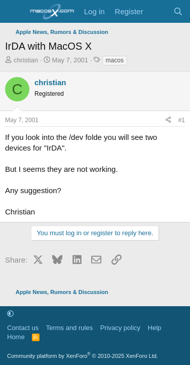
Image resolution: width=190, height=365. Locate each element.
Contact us (23, 328)
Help (155, 328)
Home (16, 337)
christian (26, 60)
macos (115, 60)
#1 (181, 120)
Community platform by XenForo (82, 356)
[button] (10, 313)
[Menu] (14, 12)
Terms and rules (69, 328)
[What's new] (158, 11)
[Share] (168, 120)
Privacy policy (120, 328)
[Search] (178, 11)
